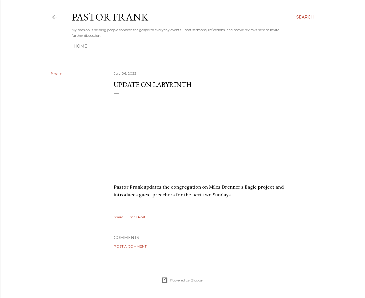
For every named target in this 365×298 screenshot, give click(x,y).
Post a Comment (130, 246)
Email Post (136, 217)
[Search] (305, 17)
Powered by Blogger (182, 280)
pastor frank (110, 17)
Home (80, 46)
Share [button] (56, 73)
